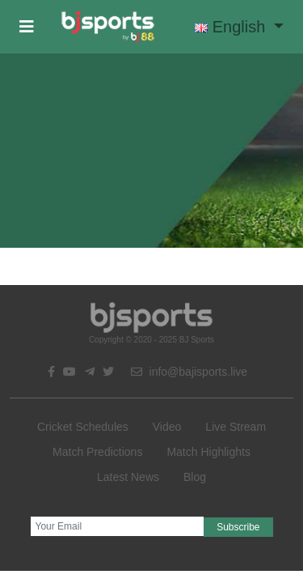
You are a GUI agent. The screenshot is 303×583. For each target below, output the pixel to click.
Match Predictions (97, 451)
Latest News (128, 476)
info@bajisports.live (189, 371)
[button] (27, 26)
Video (167, 426)
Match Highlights (208, 451)
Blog (194, 476)
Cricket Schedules (82, 426)
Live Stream (235, 426)
